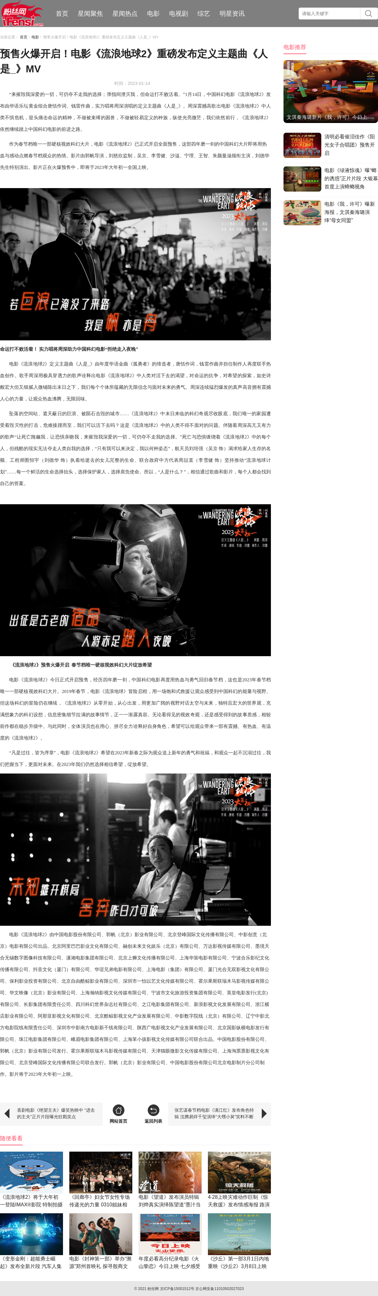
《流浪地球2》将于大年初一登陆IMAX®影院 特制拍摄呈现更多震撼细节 (31, 1204)
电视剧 (178, 13)
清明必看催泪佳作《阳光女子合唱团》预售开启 (349, 145)
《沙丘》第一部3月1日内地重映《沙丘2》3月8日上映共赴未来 (238, 1266)
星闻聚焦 (90, 13)
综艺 (204, 13)
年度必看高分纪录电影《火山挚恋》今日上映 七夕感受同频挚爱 (169, 1266)
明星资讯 (232, 13)
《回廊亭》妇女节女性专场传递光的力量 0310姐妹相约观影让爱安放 (99, 1204)
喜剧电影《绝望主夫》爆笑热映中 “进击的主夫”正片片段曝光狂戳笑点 (56, 1113)
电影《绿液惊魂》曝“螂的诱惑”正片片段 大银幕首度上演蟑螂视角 (351, 178)
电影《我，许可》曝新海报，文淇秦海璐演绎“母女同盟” (349, 212)
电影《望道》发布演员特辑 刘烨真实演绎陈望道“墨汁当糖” (170, 1204)
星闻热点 (125, 13)
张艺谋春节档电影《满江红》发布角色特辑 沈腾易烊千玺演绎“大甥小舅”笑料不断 (214, 1113)
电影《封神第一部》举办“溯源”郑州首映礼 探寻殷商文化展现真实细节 (100, 1266)
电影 (153, 13)
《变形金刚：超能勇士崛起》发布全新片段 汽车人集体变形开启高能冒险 (31, 1266)
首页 (62, 13)
